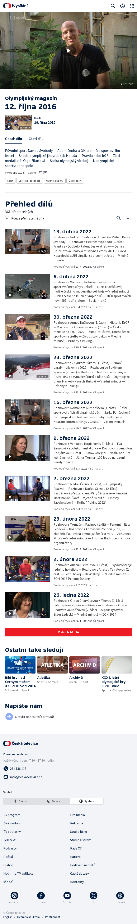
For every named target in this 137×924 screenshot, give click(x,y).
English (7, 917)
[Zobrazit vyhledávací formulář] (113, 6)
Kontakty (77, 882)
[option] (20, 801)
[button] (68, 50)
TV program (11, 815)
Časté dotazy (79, 873)
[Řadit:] (128, 217)
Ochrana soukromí (29, 917)
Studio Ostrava (80, 840)
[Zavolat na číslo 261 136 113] (68, 768)
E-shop (8, 865)
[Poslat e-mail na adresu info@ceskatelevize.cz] (68, 776)
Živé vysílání (11, 823)
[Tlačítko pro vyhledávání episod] (118, 218)
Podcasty (9, 848)
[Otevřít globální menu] (132, 6)
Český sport (75, 180)
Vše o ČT (9, 882)
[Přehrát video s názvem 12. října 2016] (68, 51)
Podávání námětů (82, 865)
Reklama (76, 823)
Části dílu (36, 138)
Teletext (9, 840)
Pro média (77, 815)
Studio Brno (78, 831)
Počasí (8, 857)
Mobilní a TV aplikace (18, 873)
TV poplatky (12, 831)
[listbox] (53, 801)
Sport (10, 180)
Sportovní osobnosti (30, 180)
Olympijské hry (54, 180)
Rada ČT (76, 848)
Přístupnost (52, 917)
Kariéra (75, 857)
